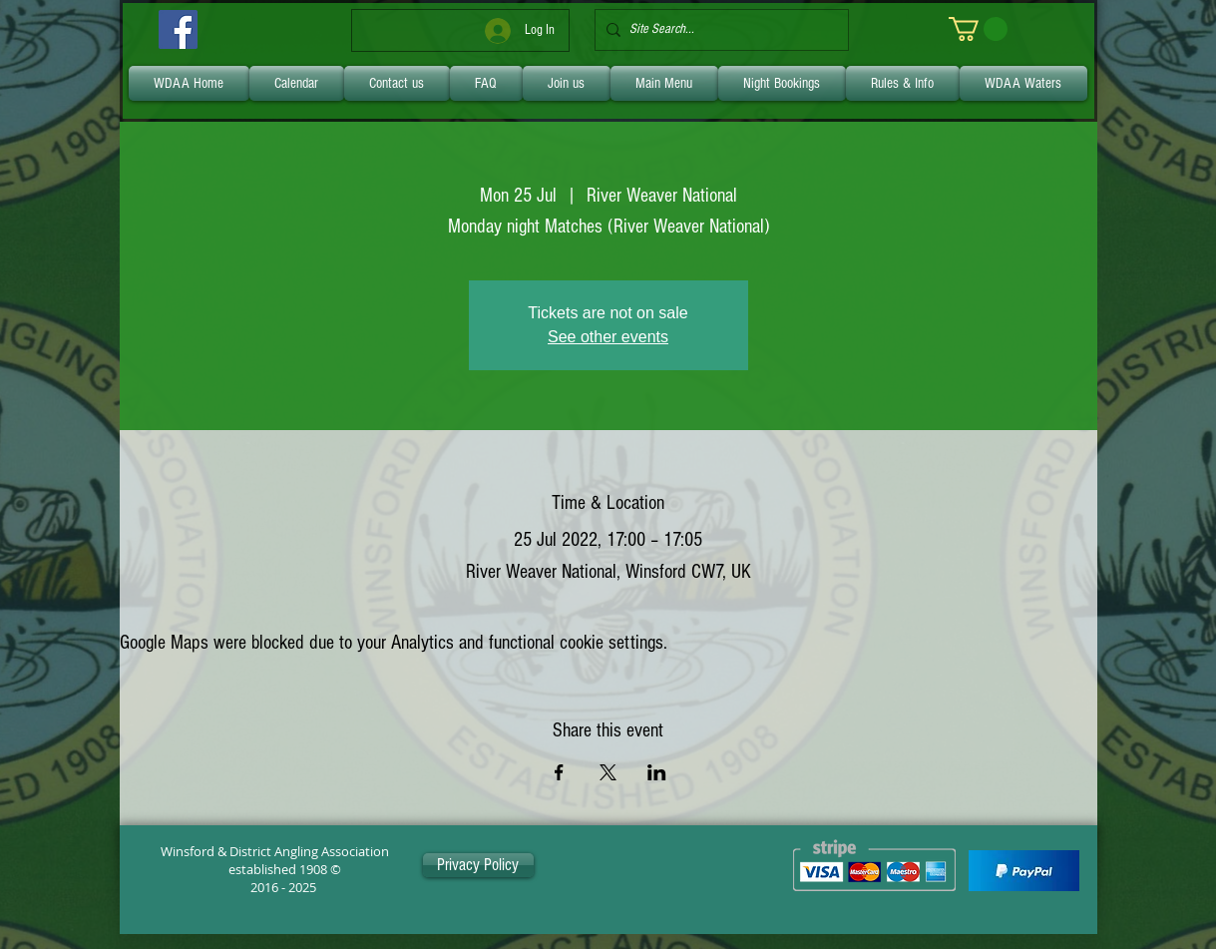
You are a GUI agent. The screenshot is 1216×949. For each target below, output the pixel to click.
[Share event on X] (608, 772)
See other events (608, 336)
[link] (978, 29)
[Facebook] (178, 29)
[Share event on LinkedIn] (656, 772)
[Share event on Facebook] (559, 772)
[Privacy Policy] (478, 865)
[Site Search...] (717, 30)
